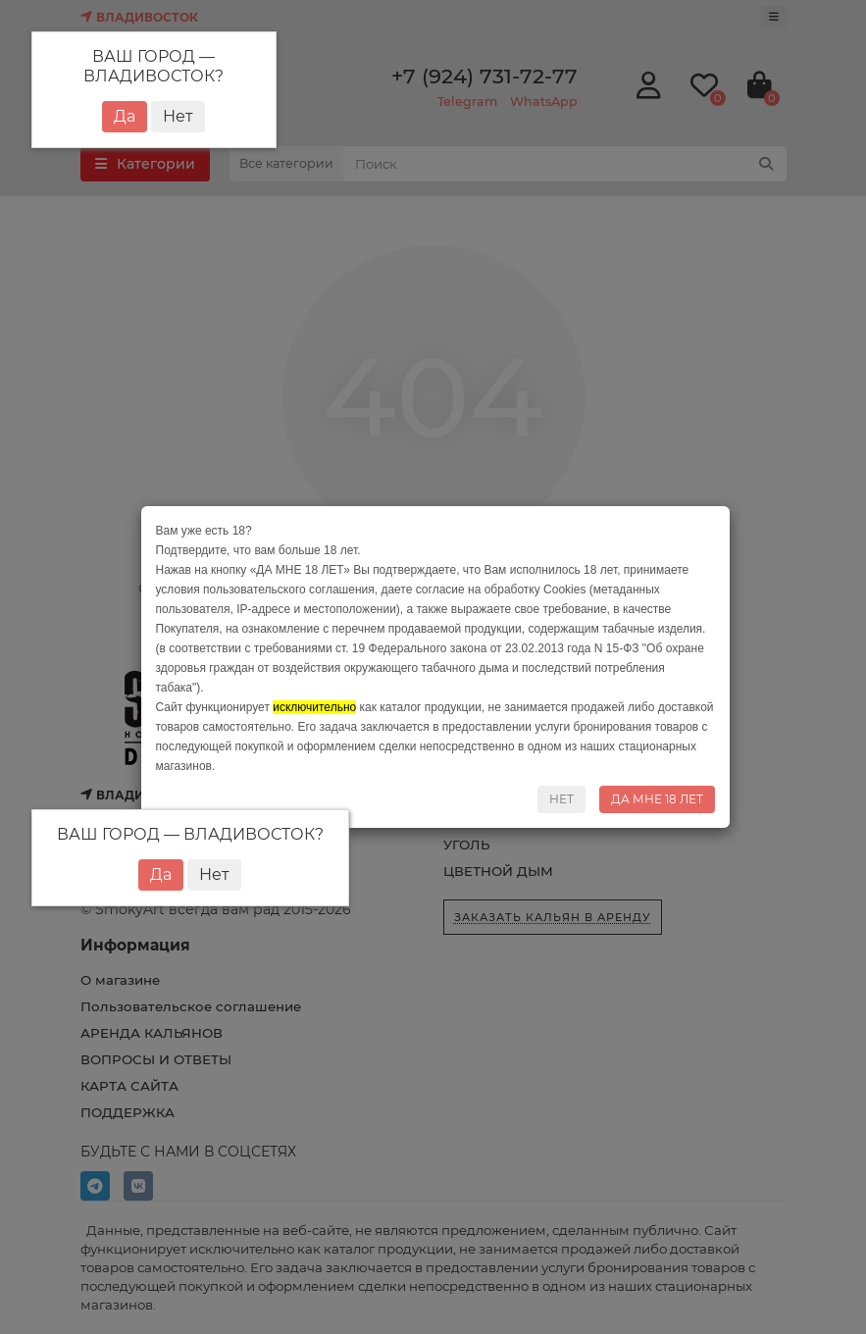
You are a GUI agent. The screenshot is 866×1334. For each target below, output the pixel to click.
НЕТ (561, 799)
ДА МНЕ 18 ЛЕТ (657, 799)
